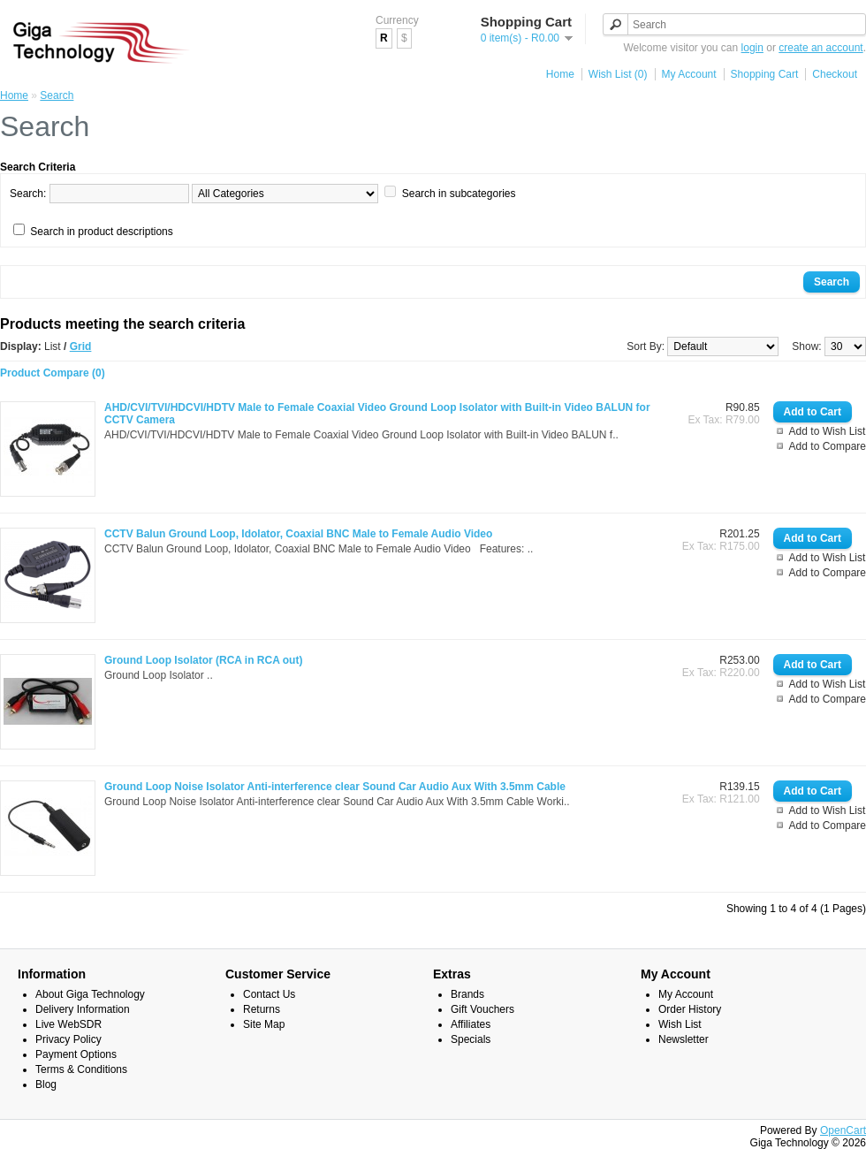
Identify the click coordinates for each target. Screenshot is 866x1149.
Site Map (264, 1024)
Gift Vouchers (482, 1009)
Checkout (834, 74)
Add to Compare (827, 446)
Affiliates (470, 1024)
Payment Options (76, 1054)
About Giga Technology (90, 994)
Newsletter (683, 1039)
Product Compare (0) (52, 373)
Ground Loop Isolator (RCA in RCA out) (203, 660)
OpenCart (843, 1130)
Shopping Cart (765, 74)
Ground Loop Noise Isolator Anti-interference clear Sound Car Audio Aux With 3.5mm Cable (335, 786)
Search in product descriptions (101, 231)
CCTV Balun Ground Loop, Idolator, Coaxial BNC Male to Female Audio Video (298, 534)
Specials (470, 1039)
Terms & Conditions (81, 1069)
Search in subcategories (459, 193)
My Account (689, 74)
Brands (467, 994)
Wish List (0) (618, 74)
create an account (820, 48)
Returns (261, 1009)
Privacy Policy (68, 1039)
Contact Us (269, 994)
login (752, 48)
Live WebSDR (68, 1024)
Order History (689, 1009)
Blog (46, 1084)
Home (560, 74)
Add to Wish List (827, 431)
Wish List (680, 1024)
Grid (81, 346)
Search (56, 95)
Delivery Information (82, 1009)
